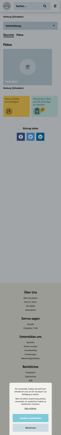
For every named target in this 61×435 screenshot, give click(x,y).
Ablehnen (30, 427)
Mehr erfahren (30, 408)
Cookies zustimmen (30, 418)
